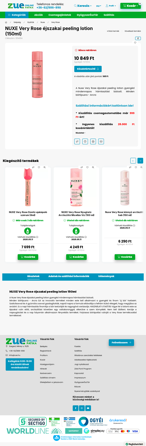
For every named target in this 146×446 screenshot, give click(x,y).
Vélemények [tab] (106, 276)
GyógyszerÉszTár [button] (87, 15)
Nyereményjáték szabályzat (87, 391)
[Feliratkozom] (88, 69)
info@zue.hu (14, 355)
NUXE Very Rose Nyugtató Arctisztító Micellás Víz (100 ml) (76, 214)
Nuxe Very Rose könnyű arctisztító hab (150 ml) (125, 214)
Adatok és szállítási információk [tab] (68, 276)
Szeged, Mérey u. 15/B (19, 346)
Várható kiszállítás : (28, 237)
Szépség (17, 22)
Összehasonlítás (77, 141)
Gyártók (30, 22)
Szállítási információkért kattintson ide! (105, 106)
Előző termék (113, 31)
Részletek (80, 133)
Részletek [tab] (33, 276)
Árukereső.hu (118, 423)
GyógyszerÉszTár (82, 382)
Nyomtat (93, 141)
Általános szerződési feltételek (88, 355)
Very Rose (55, 22)
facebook (75, 408)
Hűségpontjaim (47, 364)
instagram (82, 408)
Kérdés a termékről (85, 141)
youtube (88, 408)
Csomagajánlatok (59, 15)
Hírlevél (43, 368)
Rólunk (77, 386)
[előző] (133, 161)
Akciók (38, 15)
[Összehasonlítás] (33, 167)
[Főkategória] (6, 22)
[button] (17, 15)
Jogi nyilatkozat (81, 364)
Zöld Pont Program (83, 368)
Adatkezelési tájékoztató (85, 359)
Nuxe (43, 22)
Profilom (44, 355)
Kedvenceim (46, 373)
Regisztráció (45, 350)
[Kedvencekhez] (135, 42)
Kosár (42, 359)
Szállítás (109, 15)
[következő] (140, 161)
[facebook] (138, 38)
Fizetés (77, 346)
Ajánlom (101, 141)
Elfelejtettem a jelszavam (51, 382)
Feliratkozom (120, 342)
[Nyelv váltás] (98, 5)
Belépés (43, 346)
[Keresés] (83, 6)
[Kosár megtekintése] (130, 6)
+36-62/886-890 (48, 8)
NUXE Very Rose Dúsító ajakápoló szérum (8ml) (28, 214)
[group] (73, 214)
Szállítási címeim (47, 377)
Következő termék (132, 31)
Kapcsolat (79, 373)
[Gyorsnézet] (44, 167)
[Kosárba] (28, 257)
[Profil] (111, 6)
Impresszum (80, 377)
